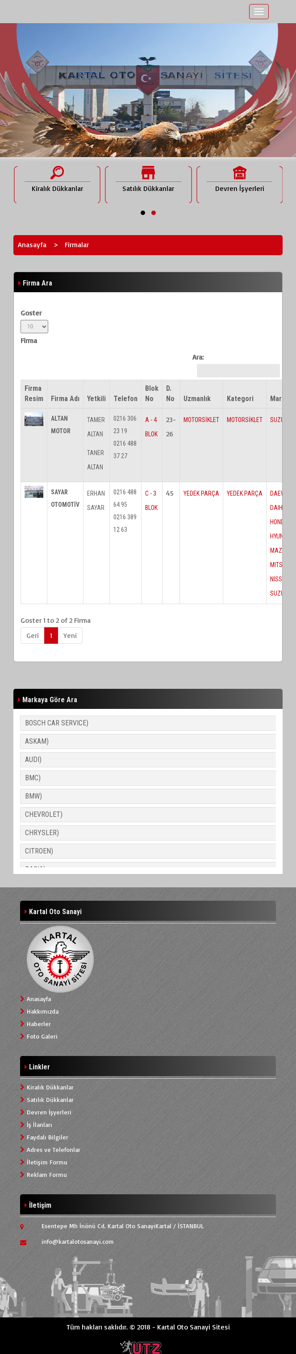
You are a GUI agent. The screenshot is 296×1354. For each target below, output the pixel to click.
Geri (32, 635)
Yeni (70, 635)
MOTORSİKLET (201, 419)
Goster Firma (34, 326)
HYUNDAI (281, 536)
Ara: (233, 364)
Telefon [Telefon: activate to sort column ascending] (125, 398)
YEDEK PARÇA (201, 493)
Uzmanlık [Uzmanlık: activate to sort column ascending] (197, 398)
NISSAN (280, 579)
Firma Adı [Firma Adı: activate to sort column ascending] (65, 398)
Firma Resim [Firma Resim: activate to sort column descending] (34, 393)
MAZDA (280, 550)
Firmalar (77, 244)
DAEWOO (281, 493)
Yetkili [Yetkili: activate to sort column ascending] (96, 398)
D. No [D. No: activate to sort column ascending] (170, 393)
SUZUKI (279, 419)
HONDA (279, 522)
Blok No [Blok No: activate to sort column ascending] (151, 393)
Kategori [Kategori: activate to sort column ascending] (240, 398)
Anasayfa (32, 244)
